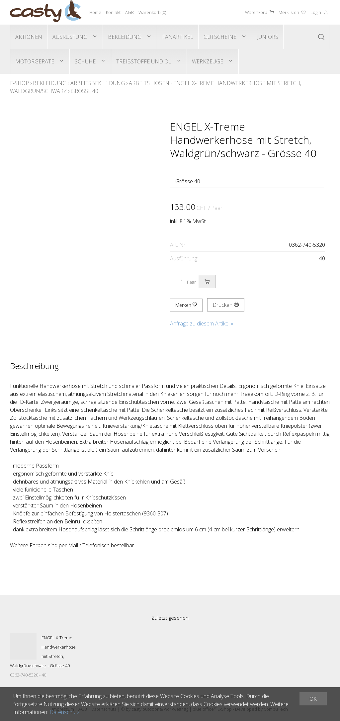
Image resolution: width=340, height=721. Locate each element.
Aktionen (28, 37)
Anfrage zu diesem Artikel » (201, 323)
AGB (129, 12)
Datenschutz (64, 712)
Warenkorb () (152, 12)
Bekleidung (124, 37)
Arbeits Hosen (149, 83)
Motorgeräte (34, 61)
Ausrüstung (69, 37)
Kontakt (113, 12)
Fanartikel (177, 37)
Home (95, 12)
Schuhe (85, 61)
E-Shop (19, 83)
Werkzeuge (207, 61)
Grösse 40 (84, 91)
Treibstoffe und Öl (143, 61)
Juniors (267, 37)
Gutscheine (220, 37)
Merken (186, 305)
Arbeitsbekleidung (97, 83)
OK (313, 698)
